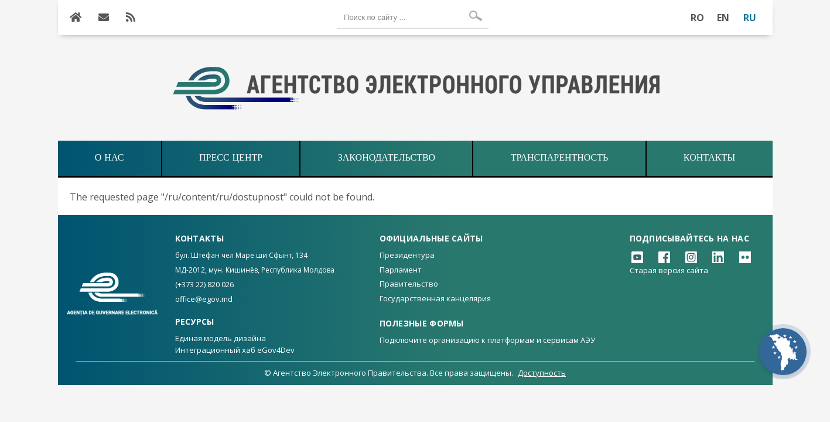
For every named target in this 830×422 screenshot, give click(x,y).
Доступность (542, 372)
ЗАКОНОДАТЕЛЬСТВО (386, 158)
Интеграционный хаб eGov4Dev (235, 350)
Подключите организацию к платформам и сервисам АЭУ (487, 340)
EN (723, 17)
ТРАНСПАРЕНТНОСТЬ (559, 158)
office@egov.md (204, 299)
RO (698, 17)
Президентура (407, 255)
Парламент (401, 269)
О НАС (109, 158)
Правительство (409, 283)
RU (750, 17)
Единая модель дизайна (220, 338)
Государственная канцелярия (435, 298)
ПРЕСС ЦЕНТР (230, 158)
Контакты (709, 158)
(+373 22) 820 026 (204, 284)
